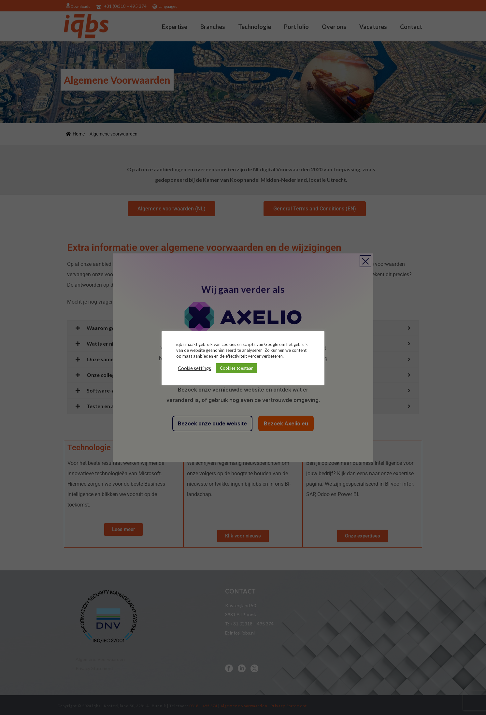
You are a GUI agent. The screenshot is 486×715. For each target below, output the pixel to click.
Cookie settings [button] (194, 368)
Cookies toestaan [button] (236, 368)
